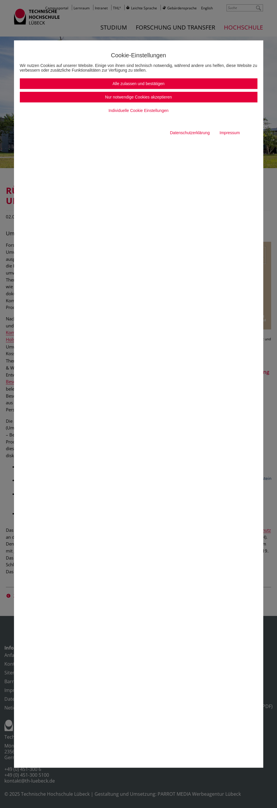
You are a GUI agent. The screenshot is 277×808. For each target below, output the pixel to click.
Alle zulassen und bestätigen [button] (138, 83)
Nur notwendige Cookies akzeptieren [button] (138, 97)
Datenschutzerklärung (190, 132)
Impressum (229, 132)
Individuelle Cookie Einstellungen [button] (138, 110)
